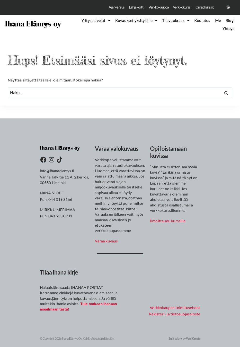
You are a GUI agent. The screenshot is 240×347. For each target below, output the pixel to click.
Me (218, 21)
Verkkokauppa (155, 7)
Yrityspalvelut (95, 21)
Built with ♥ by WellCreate (184, 338)
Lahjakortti (132, 7)
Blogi (230, 21)
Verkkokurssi (180, 7)
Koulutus (202, 21)
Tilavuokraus (175, 21)
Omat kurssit (204, 7)
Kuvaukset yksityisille (136, 21)
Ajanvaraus (110, 7)
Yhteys (228, 29)
